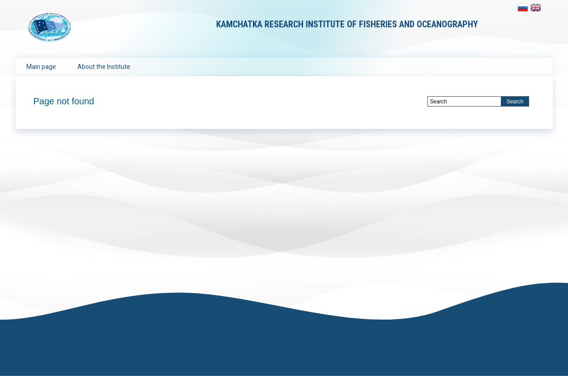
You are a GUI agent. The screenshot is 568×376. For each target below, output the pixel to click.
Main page (41, 66)
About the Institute (103, 66)
